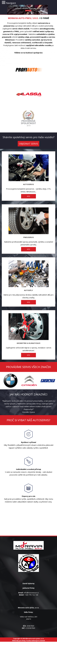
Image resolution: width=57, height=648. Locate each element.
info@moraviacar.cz (31, 593)
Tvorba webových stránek (35, 640)
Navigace (11, 3)
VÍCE (28, 196)
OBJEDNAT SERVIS (28, 143)
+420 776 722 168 (31, 595)
